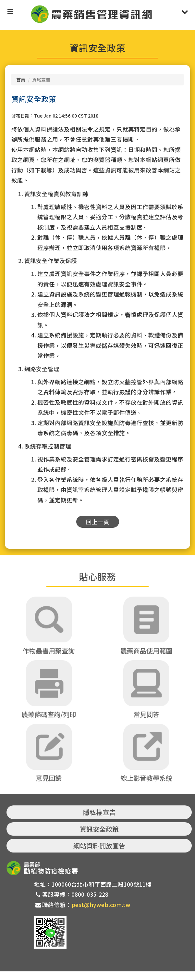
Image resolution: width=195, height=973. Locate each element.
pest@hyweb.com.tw (100, 906)
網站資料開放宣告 (99, 847)
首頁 (20, 79)
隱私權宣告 (99, 813)
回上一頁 (97, 522)
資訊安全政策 (99, 830)
